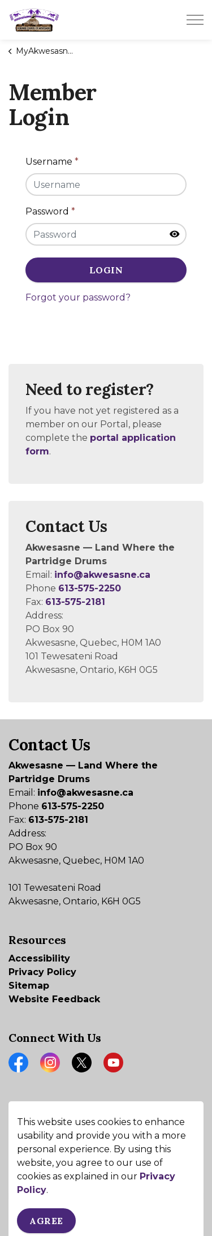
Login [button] (106, 270)
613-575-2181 (75, 601)
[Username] (106, 184)
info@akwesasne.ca (102, 574)
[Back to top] (106, 1195)
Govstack (68, 1142)
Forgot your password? (78, 297)
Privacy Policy (42, 972)
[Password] (106, 234)
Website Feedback (54, 999)
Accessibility (39, 958)
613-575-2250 (89, 588)
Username (52, 161)
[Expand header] (195, 20)
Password (50, 211)
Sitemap (28, 985)
